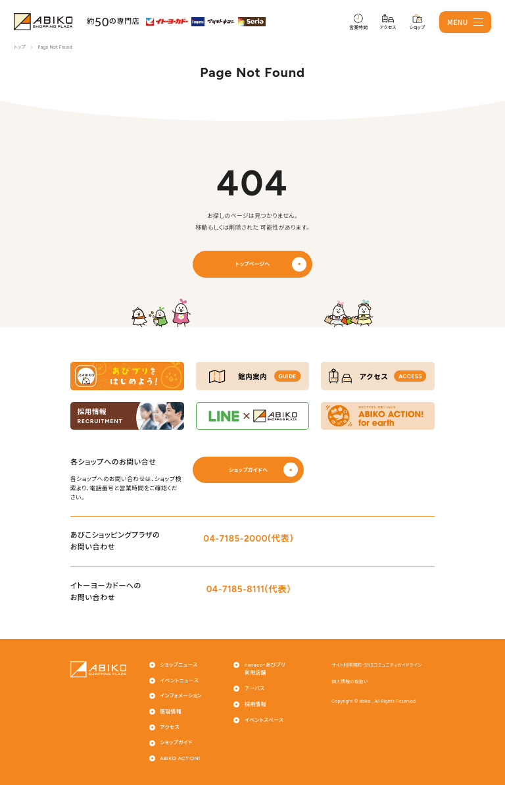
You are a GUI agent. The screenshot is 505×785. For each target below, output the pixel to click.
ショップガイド (176, 743)
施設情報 (170, 712)
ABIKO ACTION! (180, 758)
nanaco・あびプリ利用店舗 (265, 669)
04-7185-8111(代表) (248, 589)
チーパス (254, 689)
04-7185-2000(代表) (248, 538)
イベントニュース (179, 681)
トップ (19, 47)
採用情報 (255, 704)
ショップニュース (178, 665)
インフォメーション (181, 696)
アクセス (170, 727)
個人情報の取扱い (349, 681)
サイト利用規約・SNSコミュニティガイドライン (376, 665)
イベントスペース (264, 720)
